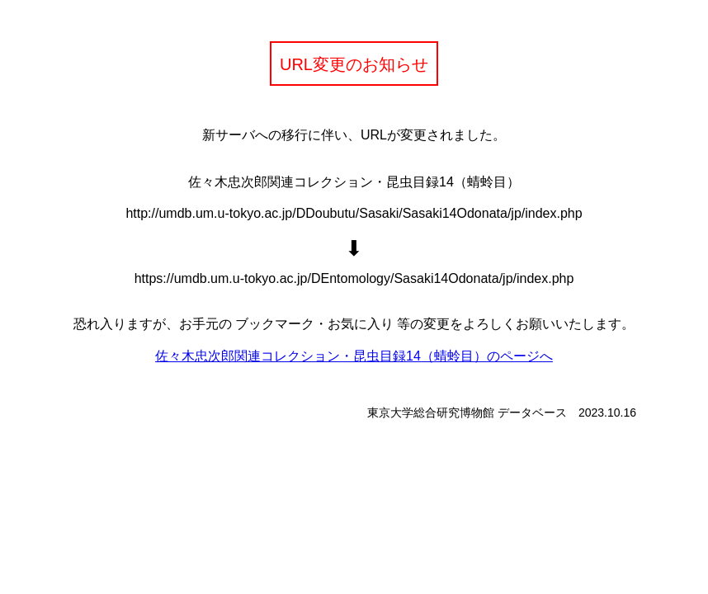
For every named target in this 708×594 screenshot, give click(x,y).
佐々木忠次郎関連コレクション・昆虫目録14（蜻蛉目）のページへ (354, 356)
